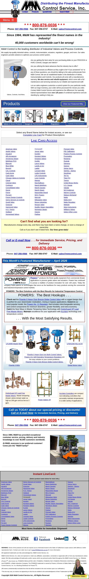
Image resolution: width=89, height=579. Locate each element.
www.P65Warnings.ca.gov (40, 550)
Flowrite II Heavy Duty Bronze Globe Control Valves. (44, 362)
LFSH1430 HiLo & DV (75, 344)
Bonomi (8, 168)
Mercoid (37, 197)
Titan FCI (67, 178)
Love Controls (40, 178)
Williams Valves (69, 209)
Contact (25, 12)
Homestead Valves (12, 214)
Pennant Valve (69, 149)
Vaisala (66, 188)
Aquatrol (9, 154)
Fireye (8, 192)
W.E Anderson (69, 190)
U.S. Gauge (68, 185)
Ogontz (37, 212)
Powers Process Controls (73, 154)
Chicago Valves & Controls (15, 178)
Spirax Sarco (68, 168)
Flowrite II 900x (14, 365)
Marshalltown (39, 183)
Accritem (64, 312)
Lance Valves (39, 163)
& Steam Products (12, 124)
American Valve (11, 149)
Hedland (9, 212)
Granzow (9, 205)
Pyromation (68, 156)
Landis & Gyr (39, 166)
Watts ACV (68, 200)
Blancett (9, 163)
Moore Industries (41, 202)
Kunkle (37, 161)
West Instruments (70, 207)
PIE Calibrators (69, 151)
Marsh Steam (39, 190)
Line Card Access (44, 140)
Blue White (4, 497)
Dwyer (8, 190)
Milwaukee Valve (41, 200)
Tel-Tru (66, 176)
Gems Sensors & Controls (15, 200)
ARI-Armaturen (11, 156)
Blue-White (10, 166)
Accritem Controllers (66, 393)
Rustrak (66, 161)
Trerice (66, 180)
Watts (66, 197)
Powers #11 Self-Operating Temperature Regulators (43, 357)
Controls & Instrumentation (76, 123)
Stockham (67, 173)
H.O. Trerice (10, 209)
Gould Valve (10, 202)
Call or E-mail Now (18, 240)
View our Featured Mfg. (73, 104)
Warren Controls (69, 192)
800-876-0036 (44, 25)
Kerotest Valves (40, 156)
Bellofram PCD (11, 161)
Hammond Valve (11, 207)
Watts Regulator (69, 202)
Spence (66, 166)
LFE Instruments (41, 176)
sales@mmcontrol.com (70, 29)
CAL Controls (10, 171)
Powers (33, 278)
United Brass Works (71, 183)
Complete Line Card (32, 135)
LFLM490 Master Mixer (14, 344)
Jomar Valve (39, 151)
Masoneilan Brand (41, 192)
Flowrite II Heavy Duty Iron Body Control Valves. (44, 355)
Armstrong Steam (12, 159)
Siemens (67, 163)
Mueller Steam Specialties (44, 207)
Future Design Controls (14, 197)
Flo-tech (9, 195)
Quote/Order (47, 12)
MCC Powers (39, 195)
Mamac (37, 180)
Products (35, 12)
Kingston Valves (40, 159)
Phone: (10, 254)
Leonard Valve (40, 171)
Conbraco (9, 185)
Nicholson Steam (41, 209)
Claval (8, 180)
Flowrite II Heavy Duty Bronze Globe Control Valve (40, 299)
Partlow (37, 214)
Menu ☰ (8, 20)
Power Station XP (44, 400)
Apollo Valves (10, 151)
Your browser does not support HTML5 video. (16, 76)
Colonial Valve (11, 183)
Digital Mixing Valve (75, 365)
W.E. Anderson (73, 503)
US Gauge (71, 499)
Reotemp (67, 159)
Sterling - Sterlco (70, 171)
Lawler (37, 168)
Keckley (37, 154)
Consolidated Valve (13, 188)
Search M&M (64, 12)
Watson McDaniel (70, 195)
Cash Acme (10, 173)
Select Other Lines (70, 212)
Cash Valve (10, 176)
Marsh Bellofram (40, 185)
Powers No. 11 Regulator (37, 304)
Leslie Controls (40, 173)
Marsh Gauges (40, 188)
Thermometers (34, 124)
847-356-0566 (21, 29)
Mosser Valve (39, 205)
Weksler (67, 205)
